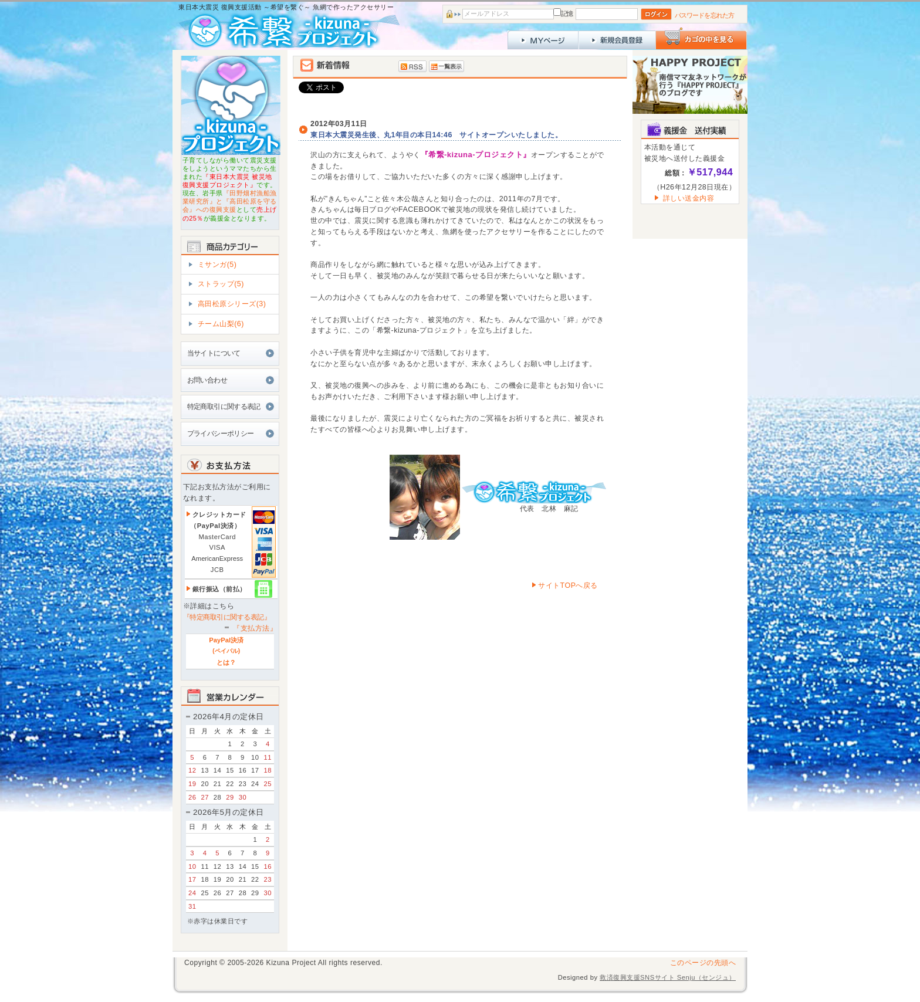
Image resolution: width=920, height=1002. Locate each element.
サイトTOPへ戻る (564, 585)
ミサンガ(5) (217, 264)
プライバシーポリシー (220, 433)
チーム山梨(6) (221, 324)
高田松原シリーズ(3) (232, 304)
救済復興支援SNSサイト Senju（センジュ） (668, 977)
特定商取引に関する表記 (224, 406)
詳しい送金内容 (689, 198)
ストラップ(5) (221, 284)
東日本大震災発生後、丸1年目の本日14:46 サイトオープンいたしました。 (436, 135)
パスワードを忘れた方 (704, 15)
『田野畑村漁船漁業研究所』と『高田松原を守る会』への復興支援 (229, 201)
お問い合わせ (207, 380)
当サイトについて (214, 353)
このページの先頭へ (703, 963)
